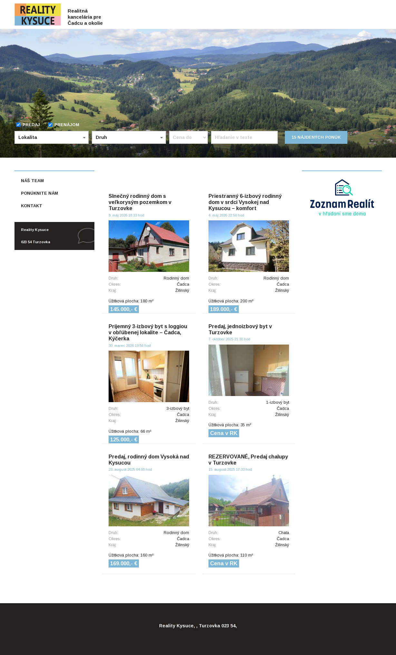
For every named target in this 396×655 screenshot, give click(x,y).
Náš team (32, 180)
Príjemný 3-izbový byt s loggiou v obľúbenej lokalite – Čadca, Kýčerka (148, 332)
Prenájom (63, 124)
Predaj (28, 124)
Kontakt (31, 205)
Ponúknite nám (39, 193)
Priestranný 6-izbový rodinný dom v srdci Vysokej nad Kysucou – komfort (245, 202)
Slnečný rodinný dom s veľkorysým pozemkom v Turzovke (140, 202)
